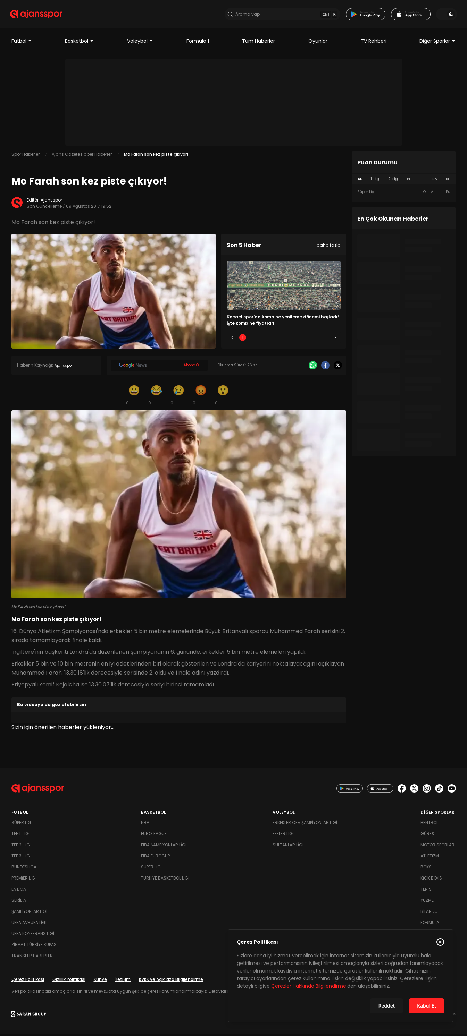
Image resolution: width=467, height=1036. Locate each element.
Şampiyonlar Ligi (29, 913)
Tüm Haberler (258, 43)
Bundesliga (23, 869)
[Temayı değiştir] (445, 15)
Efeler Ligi (283, 836)
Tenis (426, 891)
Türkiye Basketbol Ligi (165, 880)
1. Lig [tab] (374, 180)
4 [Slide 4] (304, 339)
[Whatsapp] (313, 367)
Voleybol (140, 43)
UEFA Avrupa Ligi (29, 924)
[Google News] (159, 367)
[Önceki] (232, 339)
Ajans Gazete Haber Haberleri (82, 156)
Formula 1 (197, 43)
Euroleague (154, 836)
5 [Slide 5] (324, 339)
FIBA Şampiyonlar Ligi (163, 847)
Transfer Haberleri (32, 958)
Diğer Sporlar (437, 43)
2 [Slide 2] (263, 339)
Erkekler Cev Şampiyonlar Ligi (305, 825)
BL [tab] (448, 180)
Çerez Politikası (27, 981)
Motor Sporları (438, 847)
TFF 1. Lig (20, 836)
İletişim (123, 981)
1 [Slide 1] (242, 339)
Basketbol (79, 43)
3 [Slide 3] (283, 339)
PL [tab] (409, 180)
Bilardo (428, 913)
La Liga (18, 891)
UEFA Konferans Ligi (32, 936)
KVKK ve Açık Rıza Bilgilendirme (171, 981)
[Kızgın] (201, 396)
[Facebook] (325, 367)
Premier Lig (23, 880)
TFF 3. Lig (20, 858)
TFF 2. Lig (20, 847)
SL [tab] (360, 180)
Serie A (18, 902)
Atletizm (429, 858)
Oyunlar (317, 43)
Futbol (21, 43)
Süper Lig (21, 825)
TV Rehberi (373, 43)
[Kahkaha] (156, 396)
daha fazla (329, 247)
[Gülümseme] (134, 396)
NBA (145, 825)
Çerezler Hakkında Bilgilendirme (308, 986)
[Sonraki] (335, 339)
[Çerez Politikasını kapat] (440, 942)
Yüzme (427, 902)
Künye (100, 981)
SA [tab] (434, 180)
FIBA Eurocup (155, 858)
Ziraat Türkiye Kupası (34, 947)
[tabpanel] (404, 194)
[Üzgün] (178, 396)
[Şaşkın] (223, 396)
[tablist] (404, 181)
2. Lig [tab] (393, 180)
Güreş (427, 836)
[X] (338, 367)
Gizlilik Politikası (68, 981)
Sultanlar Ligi (288, 847)
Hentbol (429, 825)
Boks (426, 869)
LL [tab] (421, 180)
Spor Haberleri (26, 156)
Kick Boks (431, 880)
